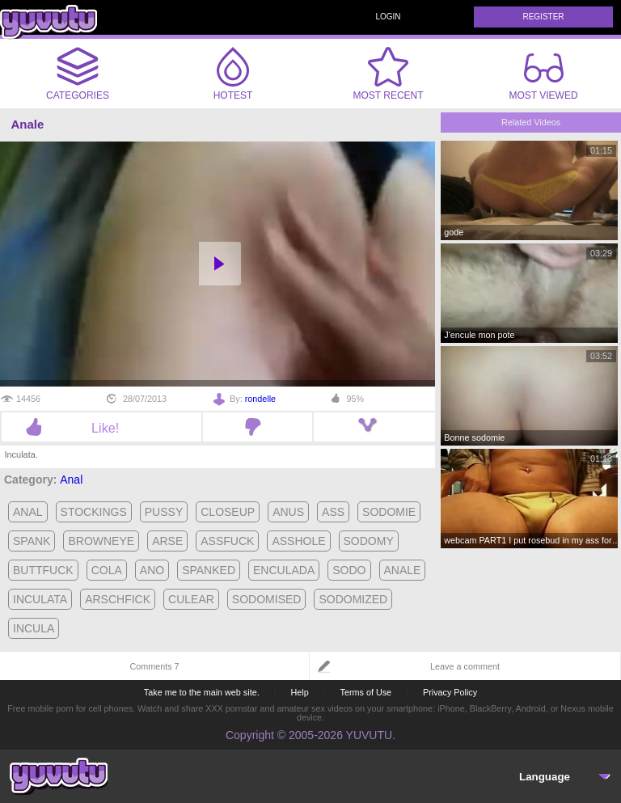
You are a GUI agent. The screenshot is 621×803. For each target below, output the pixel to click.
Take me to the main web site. (202, 692)
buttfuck (43, 570)
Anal (71, 479)
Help (299, 692)
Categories (77, 73)
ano (152, 570)
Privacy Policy (450, 692)
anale (402, 570)
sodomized (353, 599)
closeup (228, 511)
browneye (101, 541)
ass (333, 511)
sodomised (267, 599)
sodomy (369, 541)
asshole (298, 541)
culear (191, 599)
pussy (164, 511)
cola (106, 570)
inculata (40, 599)
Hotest (233, 73)
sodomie (389, 511)
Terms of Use (366, 692)
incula (33, 628)
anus (288, 511)
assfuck (227, 541)
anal (28, 511)
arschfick (117, 599)
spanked (208, 570)
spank (31, 541)
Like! (101, 428)
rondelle (260, 399)
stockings (94, 511)
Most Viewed (543, 76)
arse (167, 541)
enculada (284, 570)
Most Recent (388, 73)
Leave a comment (465, 666)
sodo (348, 570)
